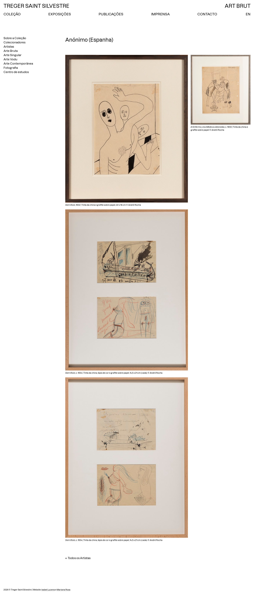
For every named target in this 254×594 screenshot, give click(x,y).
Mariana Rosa (63, 590)
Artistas (9, 46)
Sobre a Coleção (15, 38)
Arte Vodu (10, 59)
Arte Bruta (11, 50)
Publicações (111, 14)
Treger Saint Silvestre (36, 6)
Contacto (207, 14)
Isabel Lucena (48, 590)
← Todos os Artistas (77, 558)
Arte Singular (13, 55)
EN (248, 14)
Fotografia (11, 67)
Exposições (59, 14)
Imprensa (160, 14)
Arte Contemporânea (18, 63)
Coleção (12, 14)
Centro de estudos (16, 72)
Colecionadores (14, 42)
